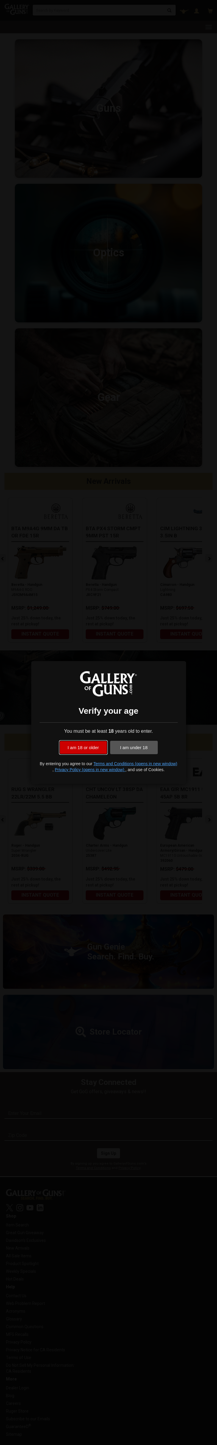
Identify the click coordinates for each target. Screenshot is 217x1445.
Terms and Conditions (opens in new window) (135, 763)
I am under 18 (134, 747)
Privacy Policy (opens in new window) (90, 769)
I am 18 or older (83, 747)
